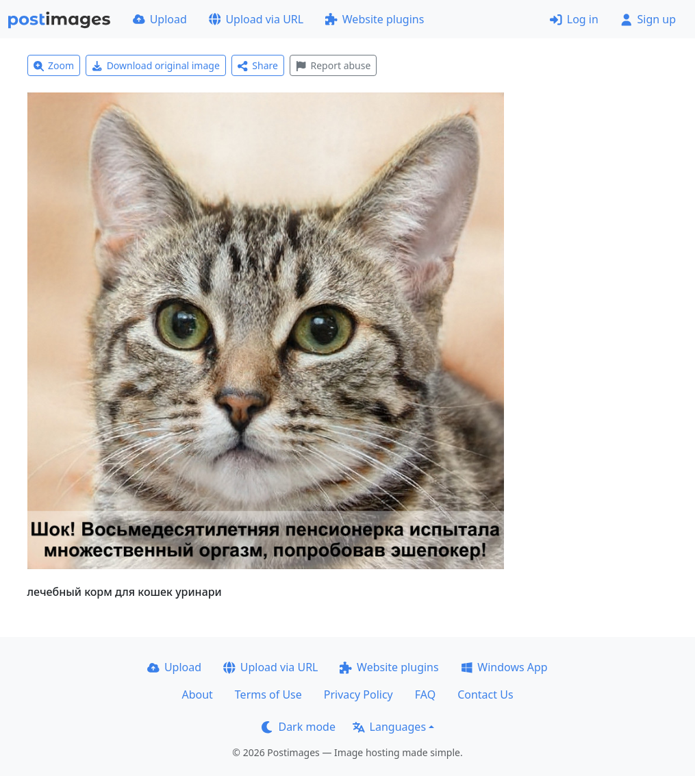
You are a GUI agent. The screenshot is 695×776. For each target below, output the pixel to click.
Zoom (54, 65)
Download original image (156, 65)
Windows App (504, 667)
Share (258, 65)
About (196, 694)
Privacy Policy (358, 694)
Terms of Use (268, 694)
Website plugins (374, 19)
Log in (574, 19)
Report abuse (333, 65)
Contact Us (485, 694)
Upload (160, 19)
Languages (389, 726)
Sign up (648, 19)
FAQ (425, 694)
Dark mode (299, 726)
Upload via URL (256, 19)
